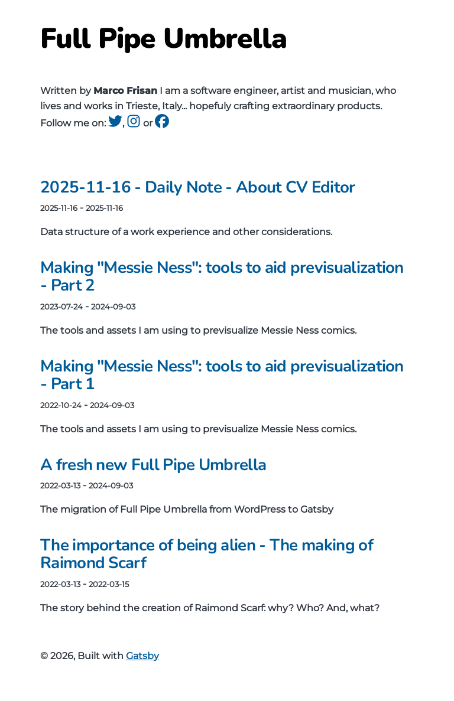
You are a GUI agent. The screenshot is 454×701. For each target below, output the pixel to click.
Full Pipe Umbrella (163, 38)
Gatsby (142, 655)
